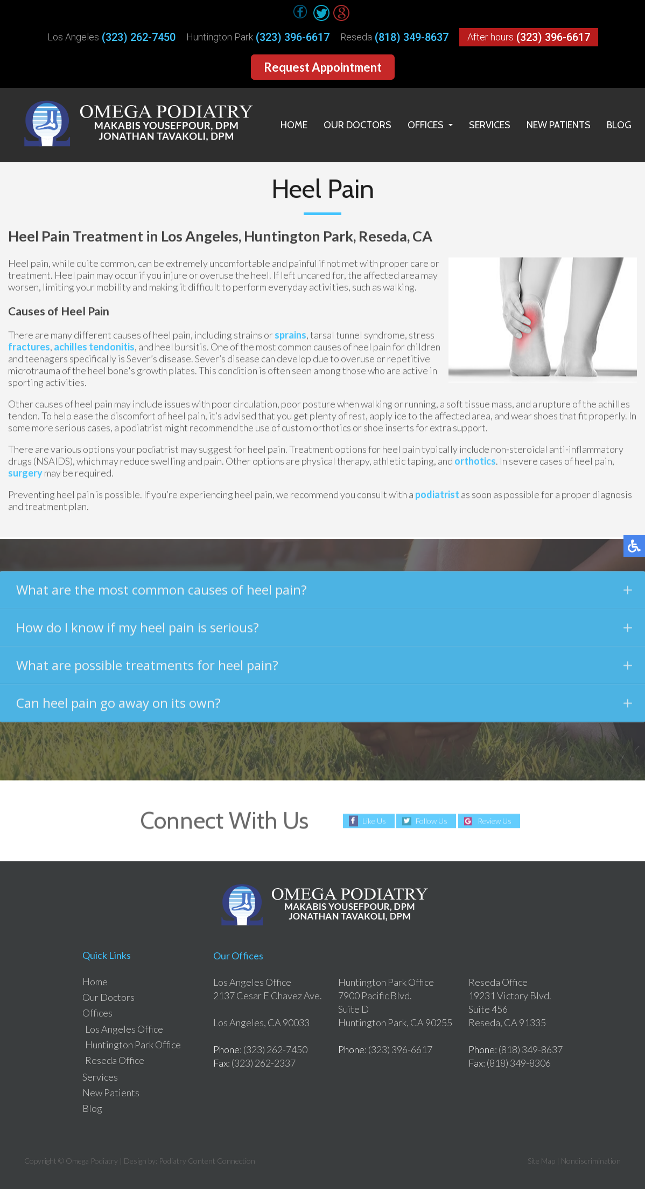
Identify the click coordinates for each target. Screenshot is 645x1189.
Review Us (494, 821)
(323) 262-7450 (139, 37)
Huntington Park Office (133, 1044)
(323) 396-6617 (292, 37)
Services (489, 125)
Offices (426, 125)
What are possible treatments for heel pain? (324, 669)
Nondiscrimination (591, 1160)
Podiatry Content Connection (207, 1160)
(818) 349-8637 (411, 37)
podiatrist (437, 496)
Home (294, 125)
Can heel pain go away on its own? (324, 707)
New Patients (559, 125)
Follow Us (431, 821)
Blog (619, 125)
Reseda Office (114, 1060)
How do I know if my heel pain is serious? (324, 631)
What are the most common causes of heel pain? (324, 594)
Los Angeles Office (124, 1029)
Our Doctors (357, 125)
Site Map (541, 1160)
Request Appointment (323, 67)
